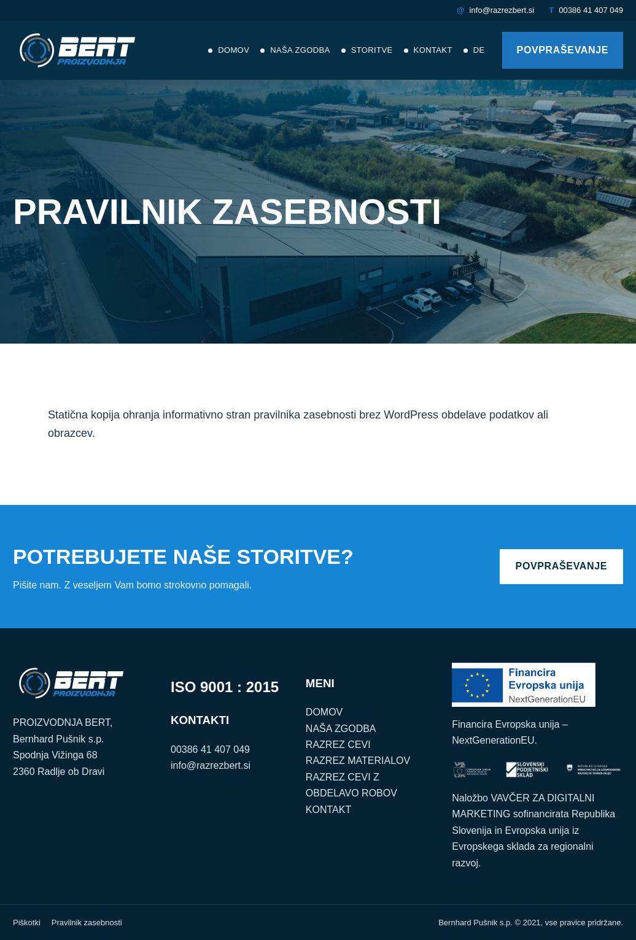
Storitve (372, 50)
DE (479, 50)
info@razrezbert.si (502, 10)
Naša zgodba (300, 50)
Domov (233, 50)
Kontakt (433, 50)
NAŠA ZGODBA (341, 728)
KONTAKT (328, 809)
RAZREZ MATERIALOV (358, 760)
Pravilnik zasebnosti (87, 922)
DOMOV (324, 712)
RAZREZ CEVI (338, 744)
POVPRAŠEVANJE (562, 50)
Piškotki (27, 922)
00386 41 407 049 (591, 10)
